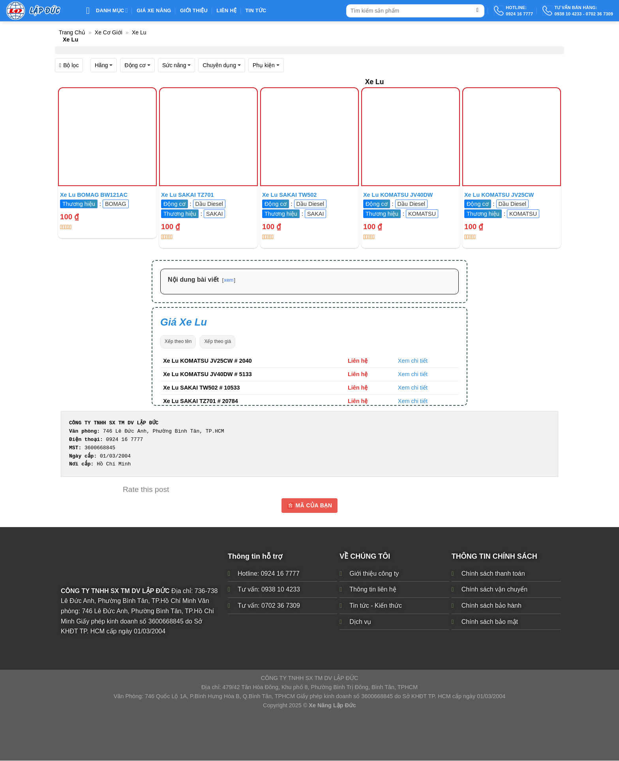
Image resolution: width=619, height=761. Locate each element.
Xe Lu (139, 32)
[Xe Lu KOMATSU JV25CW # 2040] (511, 136)
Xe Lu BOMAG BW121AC (94, 195)
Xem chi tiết (413, 361)
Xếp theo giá (217, 341)
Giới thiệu (194, 10)
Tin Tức (256, 10)
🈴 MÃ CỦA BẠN (309, 505)
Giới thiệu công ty (374, 573)
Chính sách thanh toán (493, 573)
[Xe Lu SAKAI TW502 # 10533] (309, 136)
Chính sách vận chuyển (494, 589)
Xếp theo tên (178, 341)
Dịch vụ (360, 621)
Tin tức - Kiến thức (375, 605)
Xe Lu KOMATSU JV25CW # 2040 (207, 361)
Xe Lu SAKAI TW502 (289, 195)
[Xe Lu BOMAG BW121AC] (107, 136)
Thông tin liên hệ (372, 589)
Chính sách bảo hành (491, 605)
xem (228, 280)
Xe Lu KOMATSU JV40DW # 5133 (207, 374)
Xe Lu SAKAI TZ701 (187, 195)
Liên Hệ (226, 10)
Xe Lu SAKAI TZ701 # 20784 (200, 401)
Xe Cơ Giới (108, 32)
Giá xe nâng (154, 10)
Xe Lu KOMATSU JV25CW (499, 195)
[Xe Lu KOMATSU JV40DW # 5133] (410, 136)
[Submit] (477, 10)
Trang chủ (72, 32)
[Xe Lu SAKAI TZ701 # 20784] (208, 136)
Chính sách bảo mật (489, 621)
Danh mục (107, 10)
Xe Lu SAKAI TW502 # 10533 (201, 387)
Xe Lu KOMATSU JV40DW (398, 195)
